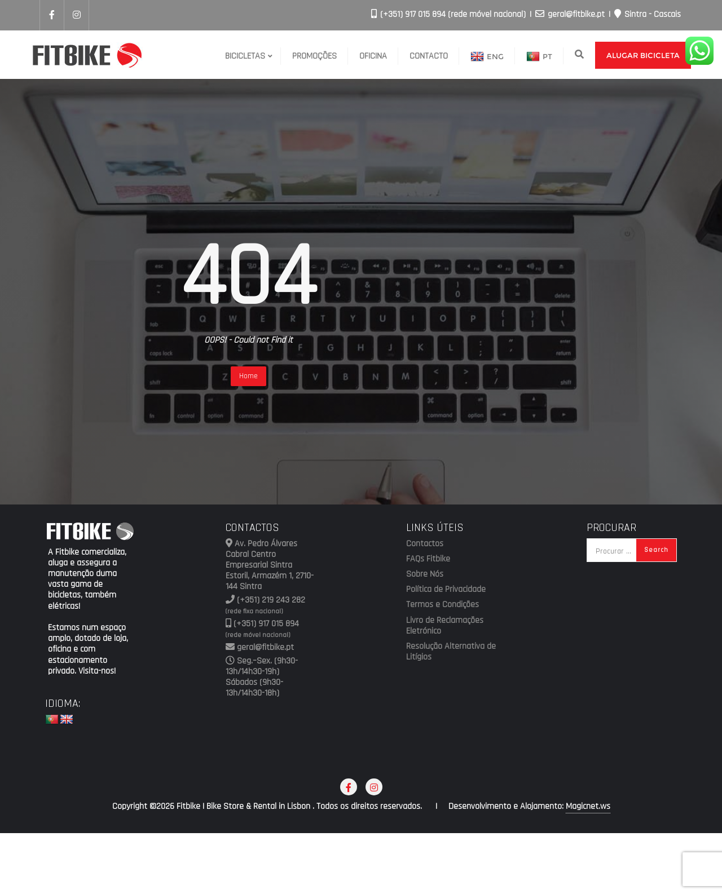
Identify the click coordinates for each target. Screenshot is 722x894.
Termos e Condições (442, 604)
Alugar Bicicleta (643, 55)
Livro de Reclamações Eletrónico (444, 626)
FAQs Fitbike (428, 559)
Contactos (424, 544)
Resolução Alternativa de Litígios (451, 652)
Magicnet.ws (588, 806)
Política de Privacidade (446, 589)
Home (248, 376)
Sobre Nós (424, 574)
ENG (487, 57)
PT (539, 57)
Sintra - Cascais (647, 14)
